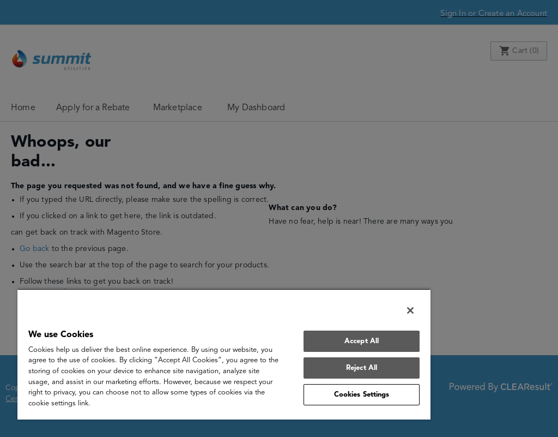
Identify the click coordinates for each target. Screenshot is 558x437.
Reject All (361, 368)
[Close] (410, 310)
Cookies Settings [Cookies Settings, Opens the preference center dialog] (362, 394)
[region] (223, 354)
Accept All (361, 341)
